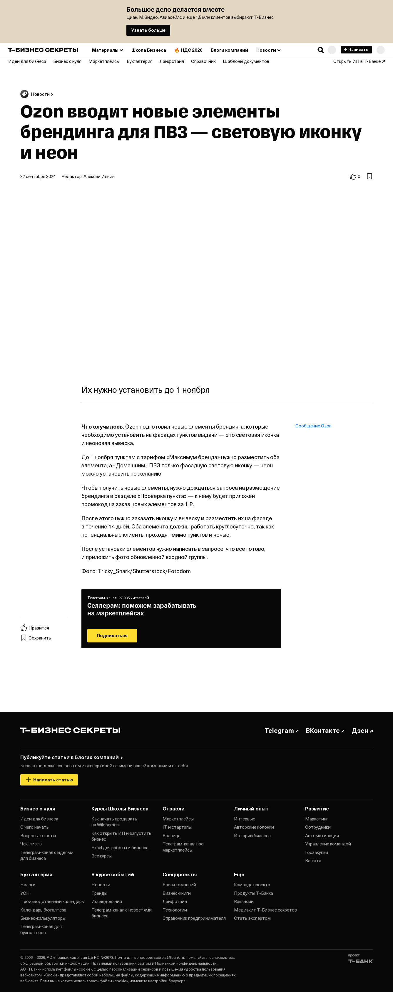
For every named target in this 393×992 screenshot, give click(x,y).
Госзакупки (316, 852)
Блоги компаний (179, 884)
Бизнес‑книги (177, 893)
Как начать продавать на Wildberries (114, 821)
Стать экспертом (252, 918)
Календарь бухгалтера (43, 910)
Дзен (362, 730)
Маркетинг (316, 818)
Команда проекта (252, 884)
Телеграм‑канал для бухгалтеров (41, 929)
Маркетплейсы (178, 818)
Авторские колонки (254, 827)
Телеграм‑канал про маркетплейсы (183, 846)
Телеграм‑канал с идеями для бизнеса (46, 855)
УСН (25, 893)
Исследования (106, 901)
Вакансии (244, 901)
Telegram (282, 730)
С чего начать (34, 827)
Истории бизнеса (252, 835)
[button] (321, 50)
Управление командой (328, 843)
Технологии (175, 910)
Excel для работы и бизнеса (119, 847)
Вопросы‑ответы (38, 835)
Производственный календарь (52, 901)
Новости (100, 884)
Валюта (313, 860)
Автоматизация (322, 835)
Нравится (34, 627)
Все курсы (101, 855)
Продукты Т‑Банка (253, 893)
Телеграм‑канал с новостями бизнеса (121, 913)
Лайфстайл (175, 901)
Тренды (99, 893)
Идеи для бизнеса (39, 818)
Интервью (244, 818)
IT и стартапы (177, 827)
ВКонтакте (325, 730)
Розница (171, 835)
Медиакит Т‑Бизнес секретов (265, 910)
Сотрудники (318, 827)
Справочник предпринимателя (194, 918)
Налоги (28, 884)
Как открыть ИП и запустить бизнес (121, 836)
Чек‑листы (31, 843)
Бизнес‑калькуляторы (43, 918)
